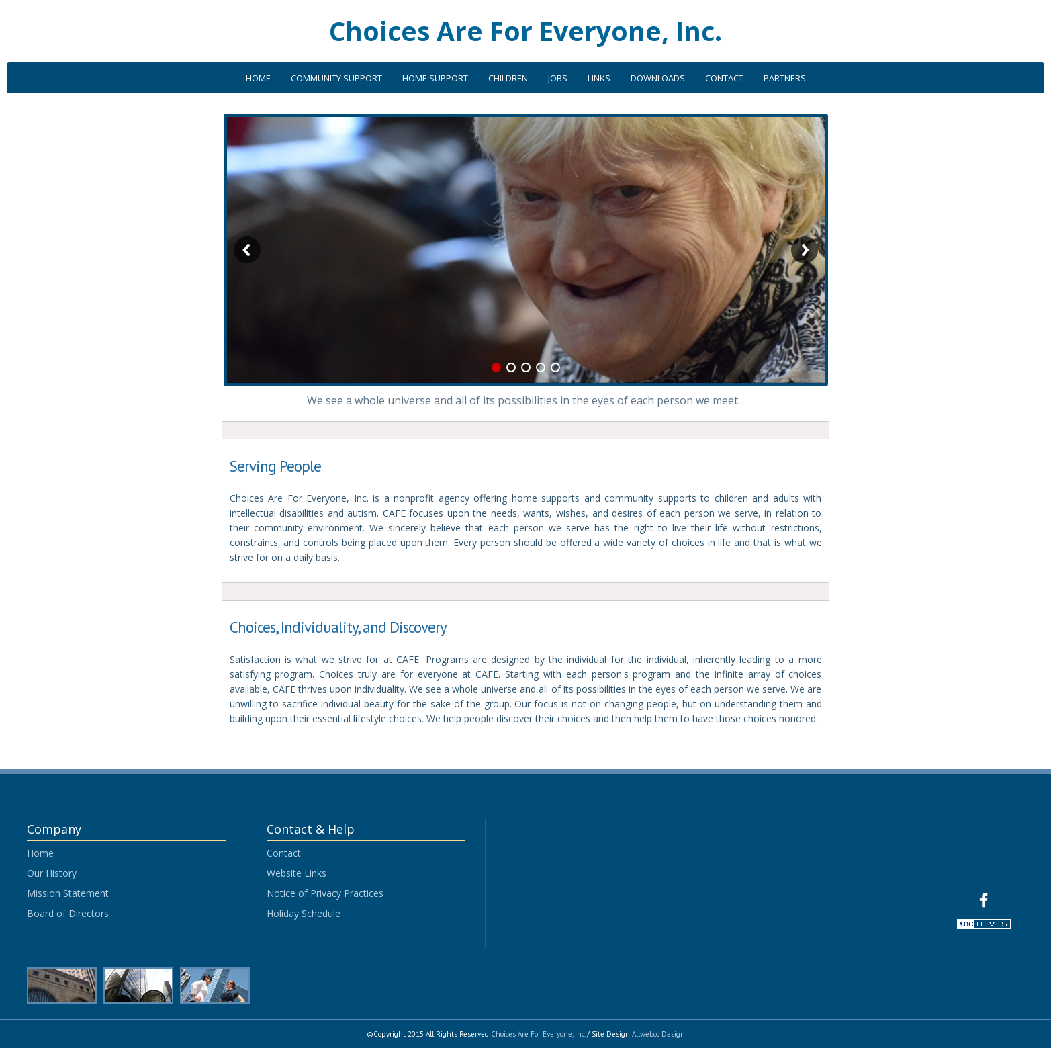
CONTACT (724, 78)
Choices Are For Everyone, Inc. (525, 30)
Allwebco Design (658, 1034)
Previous (247, 250)
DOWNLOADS (658, 78)
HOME (258, 78)
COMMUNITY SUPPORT (336, 78)
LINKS (599, 78)
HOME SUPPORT (435, 78)
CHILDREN (508, 78)
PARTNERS (785, 78)
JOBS (557, 78)
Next (804, 250)
